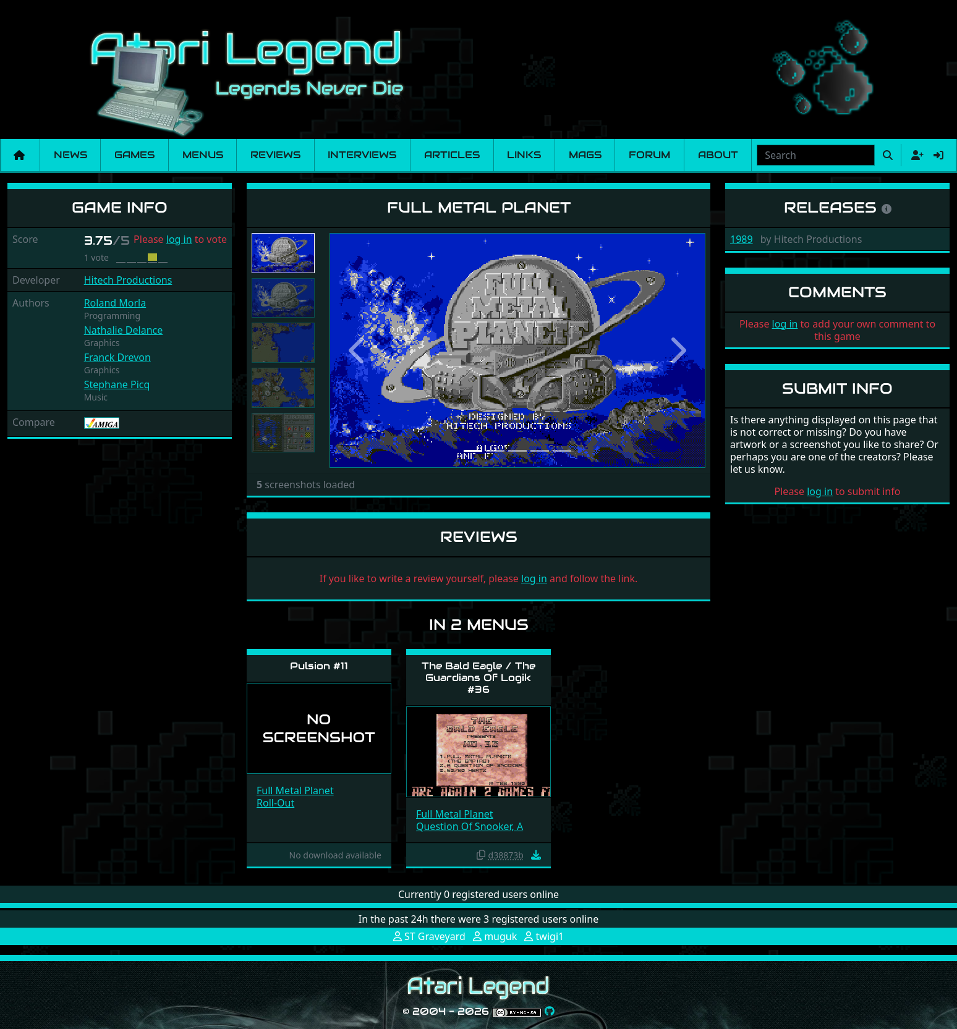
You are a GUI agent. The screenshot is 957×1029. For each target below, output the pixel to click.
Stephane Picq (117, 384)
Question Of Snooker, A (469, 826)
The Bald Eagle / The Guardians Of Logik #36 (478, 677)
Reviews (275, 154)
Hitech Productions (128, 280)
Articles (452, 154)
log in (179, 239)
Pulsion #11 (319, 665)
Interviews (362, 154)
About (718, 154)
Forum (649, 154)
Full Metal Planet (295, 790)
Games (134, 154)
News (70, 154)
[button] (358, 350)
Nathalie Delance (123, 330)
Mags (585, 154)
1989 (741, 239)
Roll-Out (275, 803)
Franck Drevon (117, 357)
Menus (202, 154)
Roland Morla (115, 303)
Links (524, 154)
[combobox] (816, 155)
